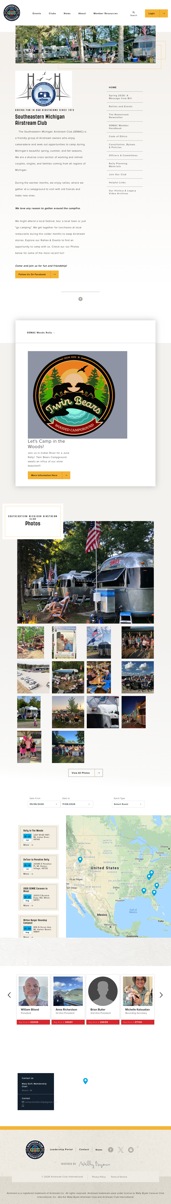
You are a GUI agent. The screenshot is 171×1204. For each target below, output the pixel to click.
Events (38, 13)
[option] (33, 1000)
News (68, 13)
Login (152, 13)
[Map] (118, 876)
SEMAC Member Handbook (119, 127)
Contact (84, 1149)
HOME (113, 87)
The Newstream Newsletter (119, 116)
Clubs (54, 13)
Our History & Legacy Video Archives (122, 192)
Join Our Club (118, 174)
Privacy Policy (99, 1176)
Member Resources (107, 13)
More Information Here (44, 475)
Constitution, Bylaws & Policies (122, 146)
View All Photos (81, 773)
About (83, 13)
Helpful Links (117, 182)
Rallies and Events (121, 106)
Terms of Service (119, 1176)
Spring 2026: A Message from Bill (120, 97)
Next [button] (161, 995)
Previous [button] (9, 995)
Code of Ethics (118, 136)
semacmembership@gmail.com (37, 1102)
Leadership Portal (61, 1149)
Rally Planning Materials (118, 165)
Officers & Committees (123, 155)
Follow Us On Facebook (32, 274)
